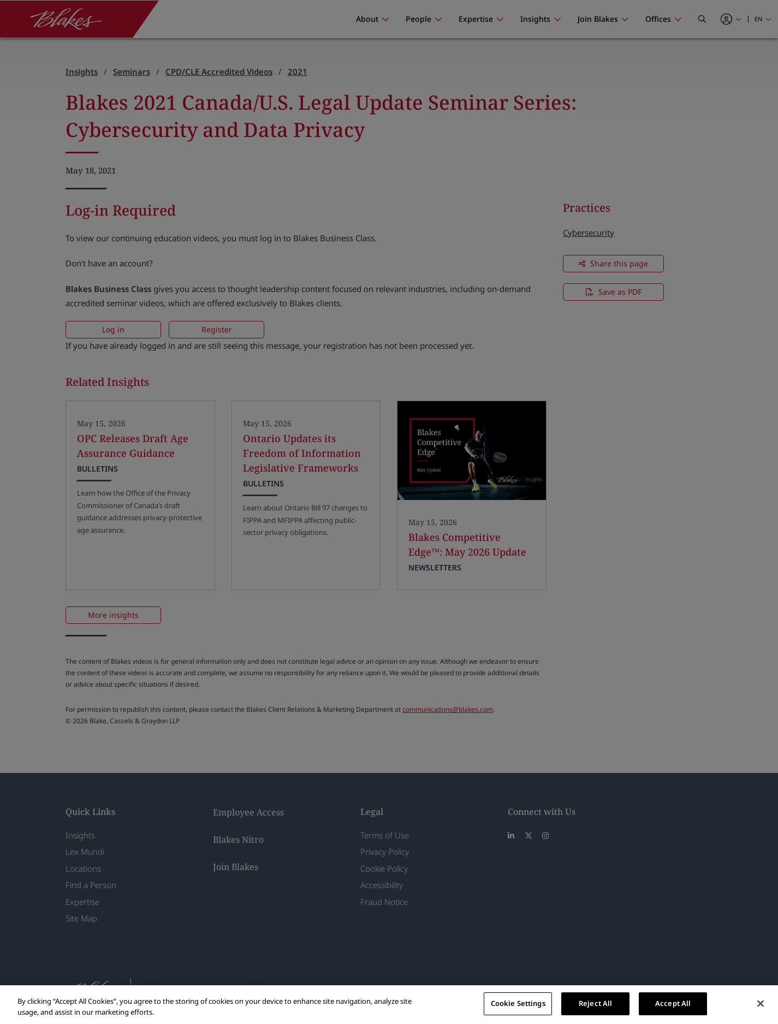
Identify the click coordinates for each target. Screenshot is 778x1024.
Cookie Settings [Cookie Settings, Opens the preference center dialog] (518, 1003)
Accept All (673, 1003)
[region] (389, 1004)
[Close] (761, 1003)
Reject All (595, 1003)
